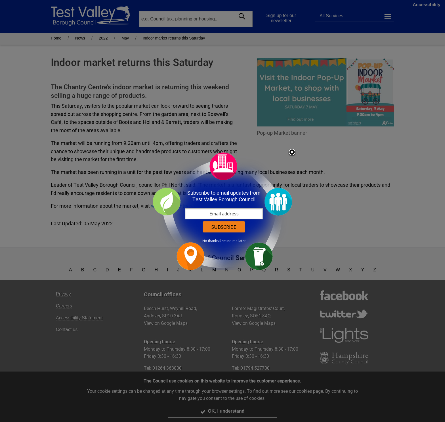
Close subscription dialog (292, 152)
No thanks (210, 241)
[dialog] (222, 211)
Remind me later (232, 241)
